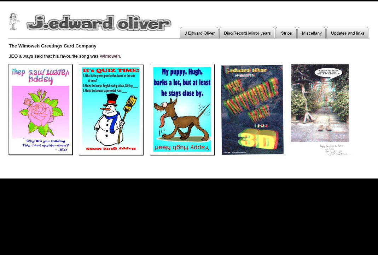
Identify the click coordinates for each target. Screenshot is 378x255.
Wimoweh (110, 56)
